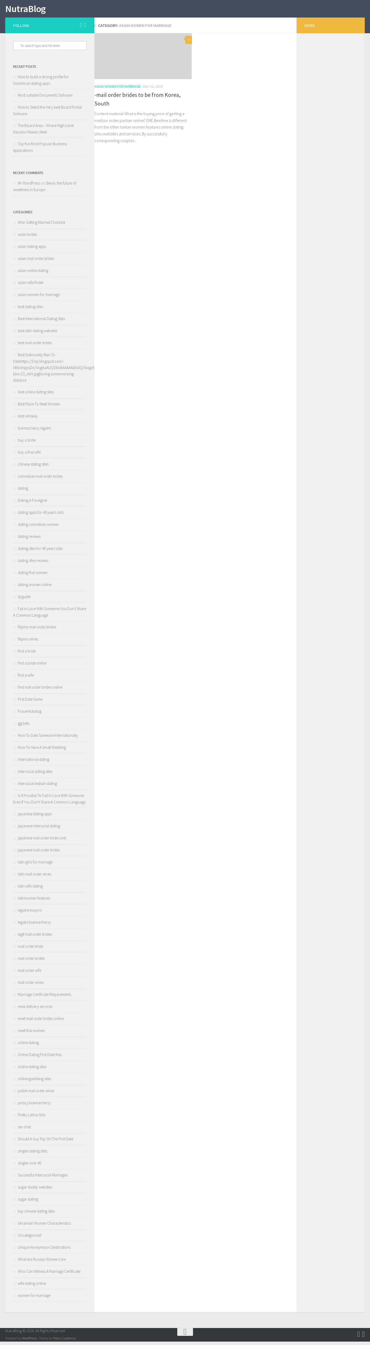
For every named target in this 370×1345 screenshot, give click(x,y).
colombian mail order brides (40, 479)
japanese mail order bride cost (42, 841)
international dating (33, 762)
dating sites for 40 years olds (40, 551)
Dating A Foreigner (32, 503)
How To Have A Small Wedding (42, 750)
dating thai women (32, 575)
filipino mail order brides (37, 630)
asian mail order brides (36, 261)
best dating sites (30, 310)
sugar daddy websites (35, 1190)
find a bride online (32, 666)
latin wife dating (30, 889)
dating (23, 491)
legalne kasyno (30, 913)
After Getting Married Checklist (41, 225)
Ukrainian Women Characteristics (44, 1226)
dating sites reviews (33, 563)
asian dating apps (32, 249)
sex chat (24, 1130)
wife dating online (32, 1286)
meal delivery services (35, 1009)
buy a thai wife (29, 455)
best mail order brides (35, 346)
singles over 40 (29, 1166)
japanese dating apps (35, 817)
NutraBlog (29, 10)
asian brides (27, 237)
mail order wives (31, 985)
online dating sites (32, 1070)
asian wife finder (31, 285)
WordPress (29, 1342)
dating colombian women (38, 527)
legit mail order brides (35, 937)
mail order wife (29, 973)
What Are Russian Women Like (42, 1262)
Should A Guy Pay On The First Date (45, 1142)
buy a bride (27, 443)
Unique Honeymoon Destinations (44, 1250)
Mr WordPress (29, 186)
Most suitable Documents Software (45, 98)
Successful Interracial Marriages (43, 1178)
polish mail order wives (36, 1094)
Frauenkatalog (29, 714)
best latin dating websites (37, 334)
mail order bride (30, 949)
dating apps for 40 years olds (41, 515)
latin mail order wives (34, 877)
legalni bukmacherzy (34, 925)
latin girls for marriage (35, 865)
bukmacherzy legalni (34, 431)
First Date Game (30, 702)
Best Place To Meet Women (39, 407)
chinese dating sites (33, 467)
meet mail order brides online (41, 1021)
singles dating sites (32, 1154)
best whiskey (28, 419)
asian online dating (33, 273)
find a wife (26, 678)
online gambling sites (34, 1082)
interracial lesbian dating (37, 786)
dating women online (34, 587)
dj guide (24, 600)
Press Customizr (64, 1342)
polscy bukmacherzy (34, 1106)
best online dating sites (36, 395)
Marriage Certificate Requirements (44, 997)
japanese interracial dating (39, 829)
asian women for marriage (117, 89)
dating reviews (29, 539)
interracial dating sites (35, 774)
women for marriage (34, 1298)
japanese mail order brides (39, 853)
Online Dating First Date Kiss (40, 1058)
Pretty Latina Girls (31, 1118)
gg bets (23, 726)
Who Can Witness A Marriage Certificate (49, 1274)
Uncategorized (29, 1238)
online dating (28, 1045)
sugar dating (28, 1202)
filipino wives (28, 642)
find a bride (27, 654)
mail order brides (31, 961)
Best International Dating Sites (41, 322)
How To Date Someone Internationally (48, 738)
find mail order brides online (40, 690)
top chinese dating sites (36, 1214)
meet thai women (31, 1033)
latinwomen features (34, 901)
